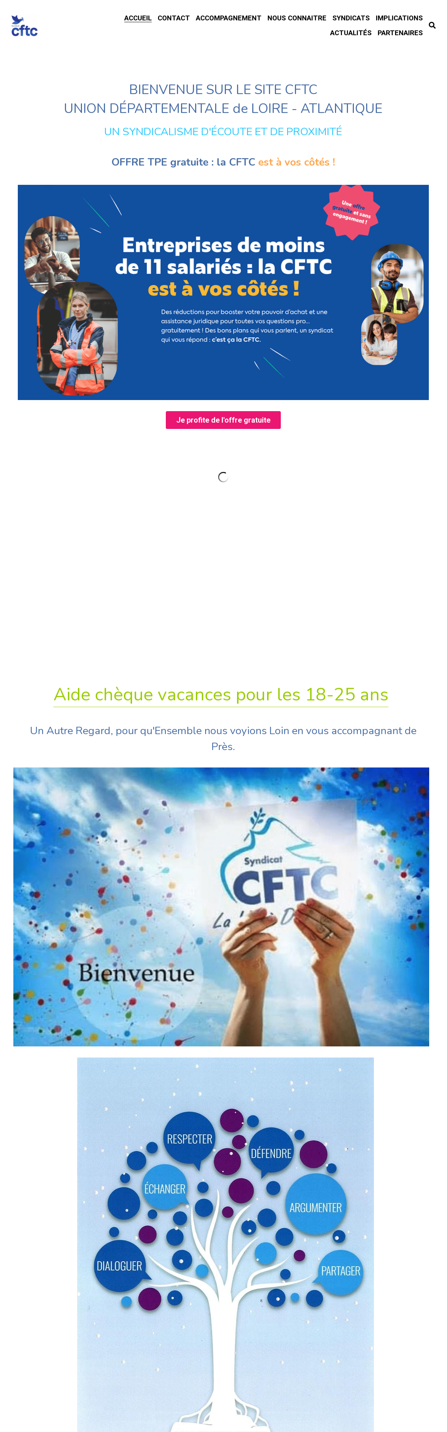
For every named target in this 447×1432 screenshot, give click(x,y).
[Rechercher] (432, 25)
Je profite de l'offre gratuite (223, 485)
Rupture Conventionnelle (223, 1075)
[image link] (223, 356)
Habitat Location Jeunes (223, 1155)
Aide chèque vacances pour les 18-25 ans (220, 760)
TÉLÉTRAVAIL (223, 1101)
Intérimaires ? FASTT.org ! (223, 1185)
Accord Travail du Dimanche (223, 1126)
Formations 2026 (223, 1047)
